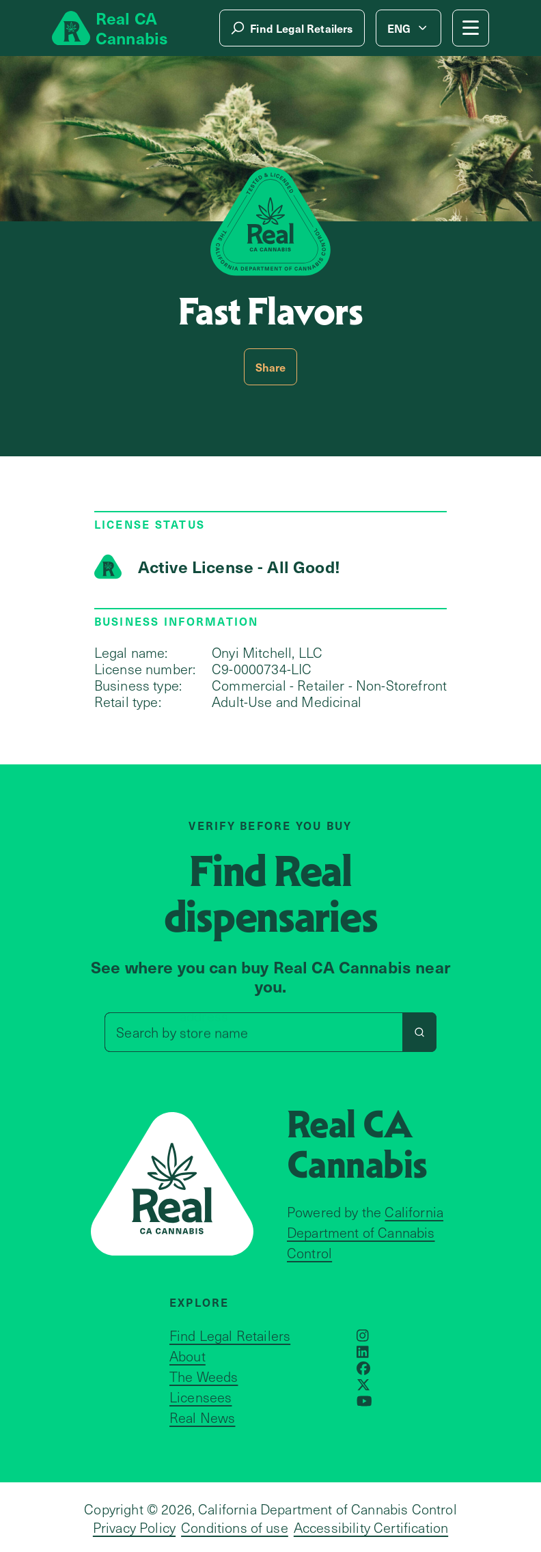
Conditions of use (234, 1527)
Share (270, 366)
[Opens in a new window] (363, 1335)
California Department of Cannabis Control (365, 1232)
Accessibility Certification (371, 1527)
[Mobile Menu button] (470, 28)
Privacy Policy (134, 1527)
